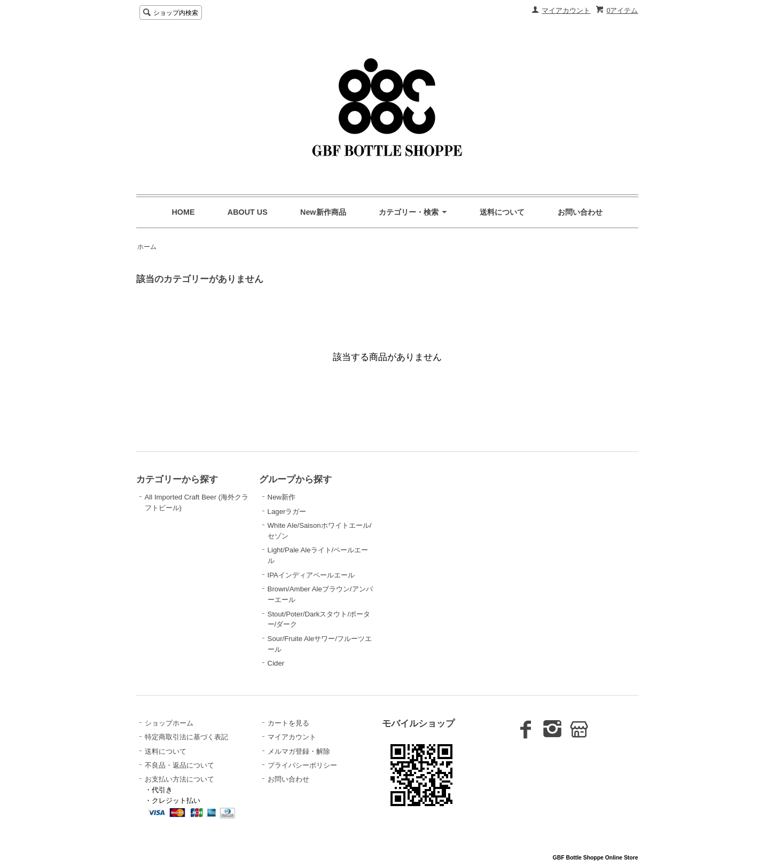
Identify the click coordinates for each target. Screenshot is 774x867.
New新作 (281, 497)
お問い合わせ (580, 212)
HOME (183, 212)
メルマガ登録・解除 (299, 751)
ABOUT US (248, 212)
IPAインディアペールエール (311, 575)
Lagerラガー (287, 511)
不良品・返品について (179, 765)
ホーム (147, 246)
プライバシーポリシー (302, 765)
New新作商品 (323, 212)
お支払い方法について (179, 779)
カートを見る (288, 723)
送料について (502, 212)
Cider (276, 663)
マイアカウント (566, 10)
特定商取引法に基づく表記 (186, 737)
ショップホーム (169, 723)
